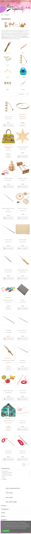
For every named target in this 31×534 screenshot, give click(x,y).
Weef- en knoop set (22, 208)
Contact (2, 1)
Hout (3, 476)
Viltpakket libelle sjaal (8, 420)
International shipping (10, 1)
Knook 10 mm (23, 390)
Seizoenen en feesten (7, 475)
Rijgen (7, 89)
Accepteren (6, 530)
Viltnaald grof (8, 330)
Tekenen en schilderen (7, 472)
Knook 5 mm (23, 420)
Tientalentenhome (5, 468)
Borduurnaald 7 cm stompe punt (8, 209)
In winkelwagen (8, 125)
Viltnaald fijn (22, 360)
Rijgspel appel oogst (8, 390)
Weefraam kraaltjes (22, 178)
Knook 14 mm (23, 451)
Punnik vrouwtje (8, 116)
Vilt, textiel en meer (6, 473)
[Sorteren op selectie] (22, 94)
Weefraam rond (22, 116)
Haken (23, 53)
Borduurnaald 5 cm (22, 330)
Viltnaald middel (8, 239)
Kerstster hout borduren (22, 147)
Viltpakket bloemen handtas (8, 147)
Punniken (23, 65)
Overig (3, 478)
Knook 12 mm (8, 451)
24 (28, 94)
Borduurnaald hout (8, 270)
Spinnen (8, 77)
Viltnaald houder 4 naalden (8, 360)
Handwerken (5, 471)
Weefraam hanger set (8, 300)
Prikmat (22, 300)
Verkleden (4, 479)
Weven (7, 65)
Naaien (23, 89)
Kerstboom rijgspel (8, 178)
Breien (7, 53)
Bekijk (22, 125)
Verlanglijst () (26, 1)
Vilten (23, 77)
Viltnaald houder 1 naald (22, 270)
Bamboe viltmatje (23, 239)
